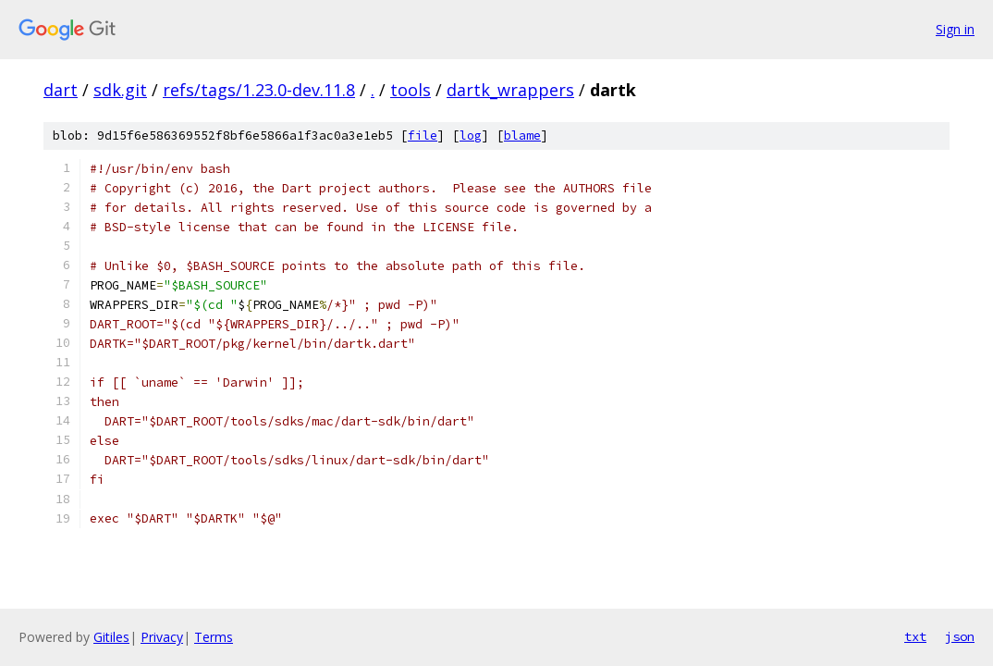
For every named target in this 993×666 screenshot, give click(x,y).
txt (915, 636)
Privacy (162, 637)
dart (60, 90)
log (471, 135)
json (960, 636)
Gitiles (111, 637)
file (422, 135)
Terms (213, 637)
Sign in (955, 29)
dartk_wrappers (510, 90)
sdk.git (120, 90)
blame (522, 135)
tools (410, 90)
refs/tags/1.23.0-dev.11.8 (259, 90)
